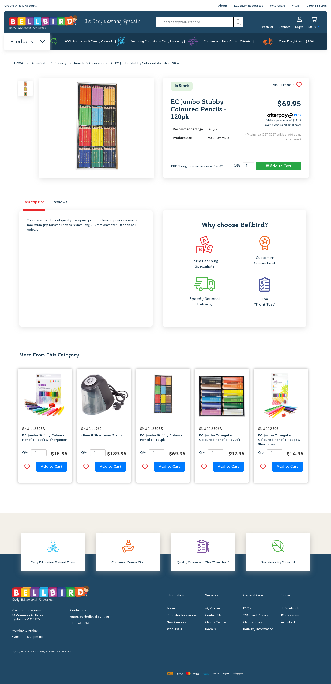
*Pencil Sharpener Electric (103, 435)
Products (27, 41)
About (220, 5)
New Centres (176, 622)
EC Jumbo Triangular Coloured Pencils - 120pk (219, 438)
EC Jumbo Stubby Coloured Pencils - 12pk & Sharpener (44, 438)
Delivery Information (258, 629)
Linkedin (289, 622)
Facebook (290, 608)
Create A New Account (21, 5)
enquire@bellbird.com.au (89, 617)
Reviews (59, 203)
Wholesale (277, 5)
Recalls (210, 629)
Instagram (290, 615)
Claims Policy (253, 622)
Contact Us (213, 615)
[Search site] (238, 22)
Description (34, 203)
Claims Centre (215, 622)
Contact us (78, 610)
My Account (214, 608)
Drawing (60, 63)
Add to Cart (278, 166)
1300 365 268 (316, 5)
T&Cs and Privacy (256, 615)
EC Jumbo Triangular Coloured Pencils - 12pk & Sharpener (279, 440)
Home (18, 63)
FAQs (296, 5)
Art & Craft (39, 63)
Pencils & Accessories (90, 63)
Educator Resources (247, 5)
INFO (284, 115)
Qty (237, 166)
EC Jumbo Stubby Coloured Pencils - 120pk (147, 63)
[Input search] (195, 22)
